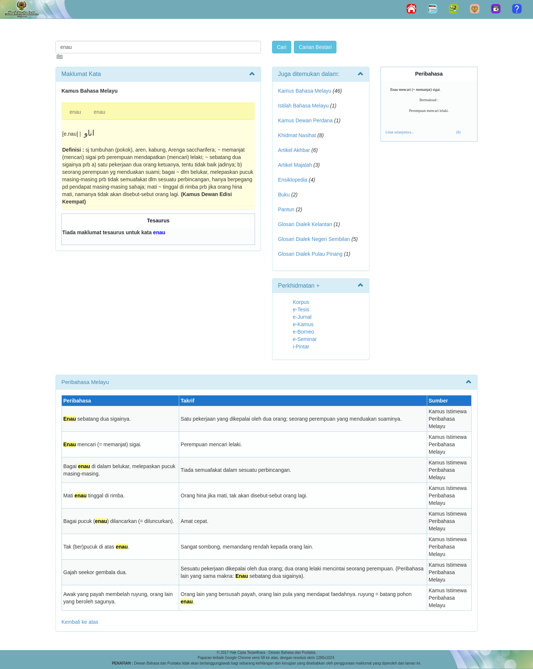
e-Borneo (303, 332)
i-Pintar (301, 347)
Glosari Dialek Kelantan (305, 224)
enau (75, 112)
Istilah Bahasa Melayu (303, 106)
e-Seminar (305, 339)
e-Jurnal (302, 317)
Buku (284, 195)
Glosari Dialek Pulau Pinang (310, 254)
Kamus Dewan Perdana (305, 120)
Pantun (286, 209)
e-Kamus (303, 324)
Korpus (301, 302)
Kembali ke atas (79, 622)
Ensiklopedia (292, 180)
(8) (458, 132)
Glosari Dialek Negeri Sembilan (314, 239)
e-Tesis (301, 309)
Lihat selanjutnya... (400, 132)
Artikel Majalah (295, 165)
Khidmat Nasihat (297, 135)
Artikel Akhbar (294, 150)
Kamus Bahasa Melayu (305, 91)
